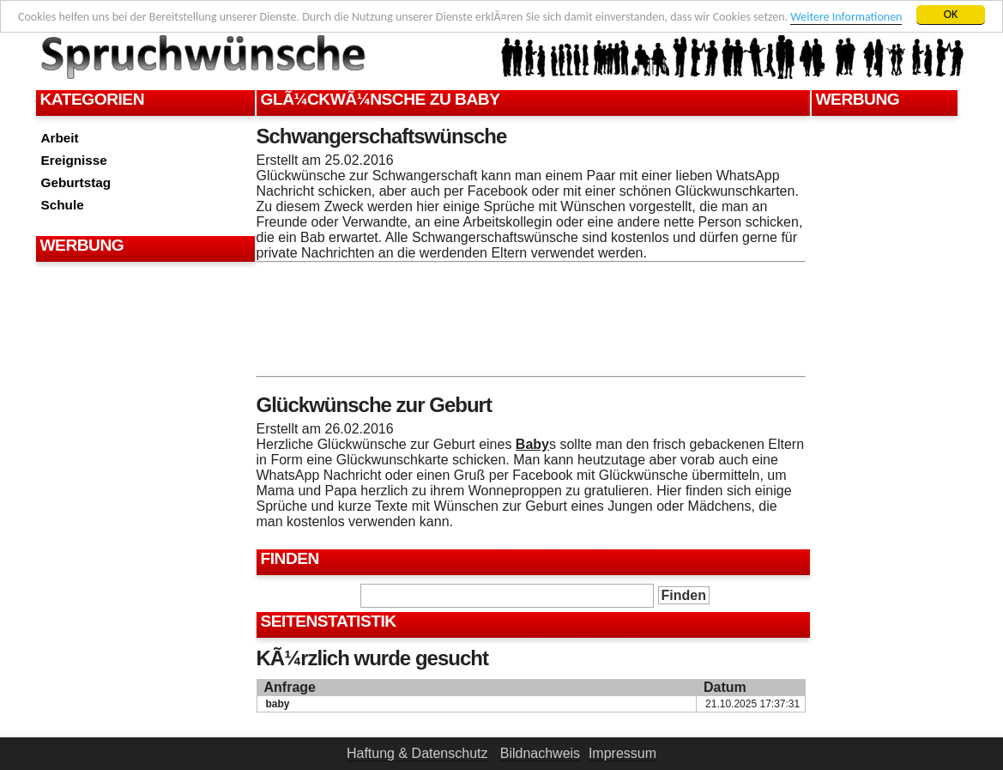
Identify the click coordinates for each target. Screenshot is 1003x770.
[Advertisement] (143, 309)
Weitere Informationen (846, 16)
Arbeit (60, 137)
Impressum (622, 753)
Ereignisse (74, 160)
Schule (62, 204)
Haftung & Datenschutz (417, 753)
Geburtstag (76, 182)
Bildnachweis (540, 753)
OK (951, 14)
